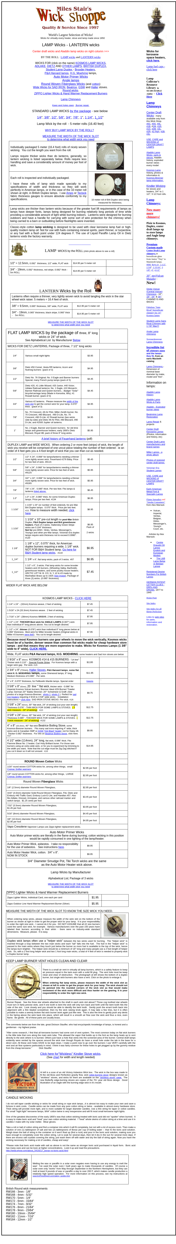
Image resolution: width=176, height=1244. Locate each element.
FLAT (13, 332)
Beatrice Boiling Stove (56, 733)
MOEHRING (70, 654)
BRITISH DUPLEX (94, 66)
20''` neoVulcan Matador (154, 277)
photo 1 (46, 694)
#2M (154, 129)
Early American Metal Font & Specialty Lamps (154, 491)
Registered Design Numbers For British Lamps (156, 574)
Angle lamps (70, 80)
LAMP (47, 44)
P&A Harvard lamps (57, 73)
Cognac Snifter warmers (19, 769)
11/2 (14, 572)
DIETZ (51, 66)
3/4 (14, 404)
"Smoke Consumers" (155, 502)
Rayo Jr (155, 264)
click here (26, 699)
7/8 (14, 417)
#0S (154, 123)
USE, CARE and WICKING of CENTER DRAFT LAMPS (155, 143)
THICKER (25, 622)
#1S (148, 129)
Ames (69, 193)
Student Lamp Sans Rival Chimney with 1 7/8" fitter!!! (156, 323)
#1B (148, 126)
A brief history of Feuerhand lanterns (64, 438)
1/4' (14, 355)
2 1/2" (163, 264)
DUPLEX (13, 444)
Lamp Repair (152, 421)
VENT (42, 961)
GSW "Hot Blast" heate (49, 731)
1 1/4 (28, 559)
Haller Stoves (37, 670)
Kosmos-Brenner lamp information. (155, 179)
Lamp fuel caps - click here (155, 68)
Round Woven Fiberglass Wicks (63, 84)
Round (27, 781)
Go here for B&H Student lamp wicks (50, 551)
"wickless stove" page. (111, 1077)
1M (154, 126)
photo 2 (55, 694)
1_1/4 (14, 559)
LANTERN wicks (90, 57)
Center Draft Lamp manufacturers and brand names (155, 444)
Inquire (90, 681)
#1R (159, 126)
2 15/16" (157, 267)
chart (56, 1057)
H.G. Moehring (79, 73)
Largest (63, 35)
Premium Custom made (154, 246)
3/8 (14, 368)
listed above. (40, 491)
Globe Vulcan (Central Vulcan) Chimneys (154, 291)
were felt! (28, 634)
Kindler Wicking (155, 185)
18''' (148, 296)
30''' (160, 296)
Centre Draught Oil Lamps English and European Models (159, 549)
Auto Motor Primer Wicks (71, 76)
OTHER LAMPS (72, 66)
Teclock (81, 193)
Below (76, 340)
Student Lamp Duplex (59, 69)
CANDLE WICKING (19, 1097)
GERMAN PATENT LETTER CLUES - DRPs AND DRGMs (155, 586)
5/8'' (61, 117)
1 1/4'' (89, 117)
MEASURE (13, 911)
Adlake (28, 388)
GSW (81, 87)
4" (152, 270)
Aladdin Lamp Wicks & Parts (153, 400)
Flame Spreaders (153, 499)
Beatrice (72, 87)
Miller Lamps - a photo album (154, 453)
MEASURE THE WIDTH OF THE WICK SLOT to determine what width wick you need (71, 138)
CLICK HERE (83, 598)
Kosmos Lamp (153, 170)
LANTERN (49, 291)
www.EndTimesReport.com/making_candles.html (51, 1176)
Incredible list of (155, 351)
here (61, 847)
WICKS (39, 63)
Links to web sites (155, 617)
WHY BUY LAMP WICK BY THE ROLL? (69, 130)
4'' (8, 725)
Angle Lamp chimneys (152, 332)
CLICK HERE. (38, 648)
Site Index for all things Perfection (154, 610)
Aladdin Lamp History (153, 393)
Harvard (41, 654)
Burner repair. (82, 105)
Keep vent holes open (63, 105)
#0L (159, 123)
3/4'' (68, 117)
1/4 (39, 117)
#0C (148, 123)
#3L (148, 134)
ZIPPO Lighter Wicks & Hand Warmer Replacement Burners (70, 93)
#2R (148, 131)
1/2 (14, 379)
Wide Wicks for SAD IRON (49, 87)
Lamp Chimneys (71, 99)
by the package (80, 111)
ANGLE (49, 622)
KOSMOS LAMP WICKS (91, 63)
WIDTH (31, 911)
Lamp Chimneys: (153, 201)
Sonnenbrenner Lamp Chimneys (154, 340)
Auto (53, 832)
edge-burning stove (99, 1075)
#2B (162, 131)
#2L (159, 129)
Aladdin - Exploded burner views (155, 408)
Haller (94, 87)
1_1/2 (98, 117)
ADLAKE (40, 66)
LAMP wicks (68, 57)
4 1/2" (157, 270)
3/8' (46, 117)
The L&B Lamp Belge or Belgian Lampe (159, 562)
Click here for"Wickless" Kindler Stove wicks (70, 1054)
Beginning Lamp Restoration (154, 415)
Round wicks (70, 90)
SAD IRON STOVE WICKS (45, 699)
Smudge (53, 861)
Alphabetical (55, 878)
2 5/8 (148, 267)
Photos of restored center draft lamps (155, 461)
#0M (148, 264)
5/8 (14, 390)
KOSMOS (48, 598)
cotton (96, 84)
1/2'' (54, 117)
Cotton (49, 761)
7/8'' (75, 117)
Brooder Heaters (85, 69)
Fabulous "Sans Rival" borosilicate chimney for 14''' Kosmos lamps (154, 311)
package (66, 332)
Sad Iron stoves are (107, 654)
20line (31, 686)
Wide (10, 654)
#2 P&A (155, 131)
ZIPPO (10, 892)
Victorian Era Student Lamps (153, 469)
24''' (153, 296)
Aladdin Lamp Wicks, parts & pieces (153, 155)
